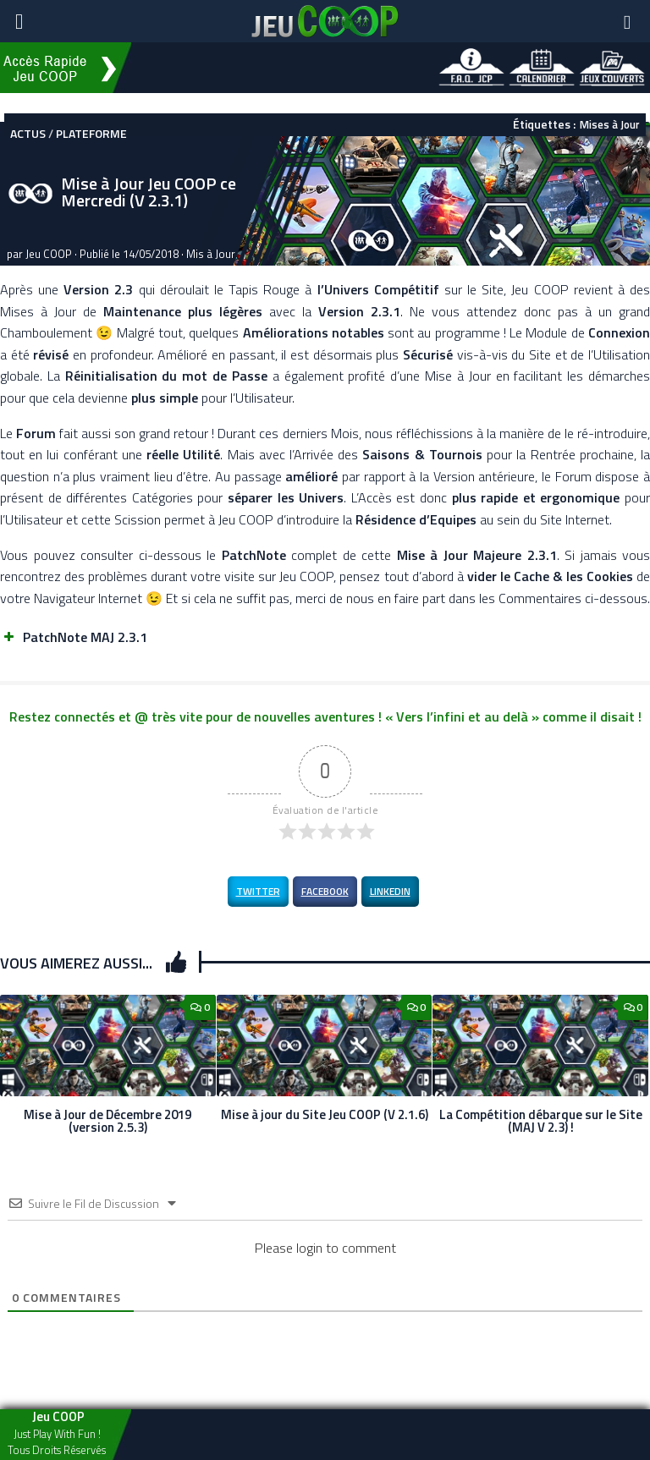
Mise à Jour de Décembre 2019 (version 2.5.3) (107, 1121)
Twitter (258, 891)
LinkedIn (390, 891)
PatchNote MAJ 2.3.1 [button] (73, 637)
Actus (28, 133)
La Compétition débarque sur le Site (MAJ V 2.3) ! (540, 1121)
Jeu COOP (48, 253)
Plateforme (91, 133)
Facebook (325, 891)
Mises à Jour (610, 124)
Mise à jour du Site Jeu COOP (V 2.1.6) (324, 1114)
